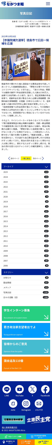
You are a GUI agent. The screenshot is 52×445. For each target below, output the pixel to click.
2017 (26, 211)
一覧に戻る (26, 158)
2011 (26, 241)
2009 (26, 250)
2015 (26, 221)
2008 (26, 255)
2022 (26, 186)
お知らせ (26, 277)
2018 (26, 206)
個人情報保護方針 (9, 427)
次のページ (37, 158)
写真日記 (26, 292)
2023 (26, 181)
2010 (26, 245)
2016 (26, 216)
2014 (26, 226)
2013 (26, 231)
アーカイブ (8, 166)
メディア (26, 287)
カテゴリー (8, 272)
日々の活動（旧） (26, 297)
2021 (26, 191)
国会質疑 (26, 282)
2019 (26, 201)
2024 (26, 176)
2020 (26, 196)
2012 (26, 236)
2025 (26, 172)
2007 (26, 260)
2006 (26, 265)
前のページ (15, 158)
